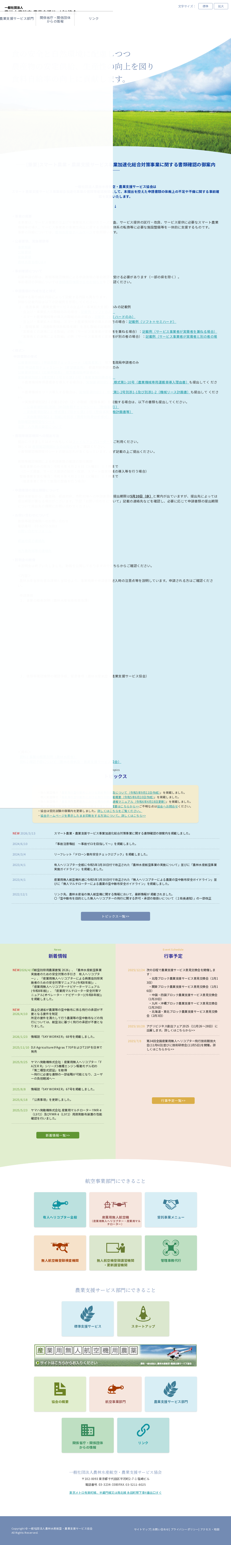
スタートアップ (143, 1326)
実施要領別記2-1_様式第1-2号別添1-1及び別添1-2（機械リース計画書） (135, 391)
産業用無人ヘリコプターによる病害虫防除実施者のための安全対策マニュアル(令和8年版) (67, 980)
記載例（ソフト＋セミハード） (152, 321)
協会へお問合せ (167, 806)
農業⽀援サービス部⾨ (135, 30)
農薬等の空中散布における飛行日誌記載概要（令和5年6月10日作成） (108, 797)
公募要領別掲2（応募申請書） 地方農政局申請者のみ (59, 372)
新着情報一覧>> (58, 1135)
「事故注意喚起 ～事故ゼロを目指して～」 (84, 843)
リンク (143, 1442)
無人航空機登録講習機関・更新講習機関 (115, 1262)
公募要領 (24, 251)
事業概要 (24, 247)
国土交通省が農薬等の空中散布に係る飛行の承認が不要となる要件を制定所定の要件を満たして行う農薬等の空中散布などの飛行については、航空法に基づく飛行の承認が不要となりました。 (67, 1017)
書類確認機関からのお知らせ (81, 281)
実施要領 (24, 256)
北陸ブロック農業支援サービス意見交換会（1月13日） (182, 980)
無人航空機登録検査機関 (60, 1260)
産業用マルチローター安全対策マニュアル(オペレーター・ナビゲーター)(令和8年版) (66, 992)
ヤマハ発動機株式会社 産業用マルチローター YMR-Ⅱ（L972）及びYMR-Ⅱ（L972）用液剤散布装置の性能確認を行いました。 (66, 1114)
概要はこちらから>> (125, 806)
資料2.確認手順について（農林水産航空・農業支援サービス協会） (70, 761)
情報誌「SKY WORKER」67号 (51, 1089)
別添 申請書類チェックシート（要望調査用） (51, 367)
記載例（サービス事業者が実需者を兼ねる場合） (179, 331)
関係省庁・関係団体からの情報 (173, 30)
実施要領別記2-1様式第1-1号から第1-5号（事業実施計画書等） (66, 377)
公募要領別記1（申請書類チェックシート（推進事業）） (60, 362)
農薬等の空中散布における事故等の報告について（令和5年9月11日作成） (111, 792)
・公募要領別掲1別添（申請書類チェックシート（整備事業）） (71, 406)
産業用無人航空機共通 (69, 879)
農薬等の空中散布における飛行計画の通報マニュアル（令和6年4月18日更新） (114, 801)
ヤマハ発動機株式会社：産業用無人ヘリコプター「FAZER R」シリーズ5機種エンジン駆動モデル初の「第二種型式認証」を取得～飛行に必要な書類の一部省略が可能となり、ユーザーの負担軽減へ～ (67, 1070)
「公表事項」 (40, 1099)
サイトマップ (142, 1529)
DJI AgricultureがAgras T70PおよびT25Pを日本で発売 (66, 1049)
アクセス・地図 (210, 1529)
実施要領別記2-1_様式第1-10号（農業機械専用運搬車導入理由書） (137, 382)
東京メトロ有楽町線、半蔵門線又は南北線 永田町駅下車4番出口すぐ (115, 1492)
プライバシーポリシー (185, 1529)
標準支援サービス (87, 1326)
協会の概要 (57, 30)
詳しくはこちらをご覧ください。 (119, 811)
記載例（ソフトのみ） (98, 311)
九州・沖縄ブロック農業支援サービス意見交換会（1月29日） (182, 1005)
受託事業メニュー (171, 1217)
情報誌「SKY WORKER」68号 (51, 1036)
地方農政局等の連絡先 (35, 550)
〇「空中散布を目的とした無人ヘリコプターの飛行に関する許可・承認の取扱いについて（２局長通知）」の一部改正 (132, 898)
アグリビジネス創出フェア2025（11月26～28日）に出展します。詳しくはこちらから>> (182, 1028)
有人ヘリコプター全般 (69, 864)
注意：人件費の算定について (40, 426)
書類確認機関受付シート (36, 421)
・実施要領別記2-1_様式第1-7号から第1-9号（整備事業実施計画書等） (78, 411)
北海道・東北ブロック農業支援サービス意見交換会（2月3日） (182, 1013)
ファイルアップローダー (91, 441)
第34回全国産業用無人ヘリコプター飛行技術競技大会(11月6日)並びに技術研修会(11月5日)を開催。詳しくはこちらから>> (181, 1045)
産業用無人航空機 (115, 1220)
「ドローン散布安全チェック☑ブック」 (98, 854)
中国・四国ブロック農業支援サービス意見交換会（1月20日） (182, 997)
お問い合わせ (160, 1529)
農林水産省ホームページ (74, 232)
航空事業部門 (96, 30)
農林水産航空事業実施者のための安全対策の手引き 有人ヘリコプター (66, 974)
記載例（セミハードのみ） (115, 316)
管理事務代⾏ (171, 1260)
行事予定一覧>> (173, 1100)
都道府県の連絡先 (31, 540)
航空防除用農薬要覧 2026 (51, 970)
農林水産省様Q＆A (32, 261)
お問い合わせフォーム (35, 530)
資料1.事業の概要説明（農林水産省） (48, 756)
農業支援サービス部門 (171, 1401)
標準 (205, 6)
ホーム (19, 30)
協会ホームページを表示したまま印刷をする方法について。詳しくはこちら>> (93, 815)
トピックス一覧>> (115, 916)
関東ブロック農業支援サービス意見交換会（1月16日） (182, 988)
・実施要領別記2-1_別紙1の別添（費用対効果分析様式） (67, 416)
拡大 (221, 6)
